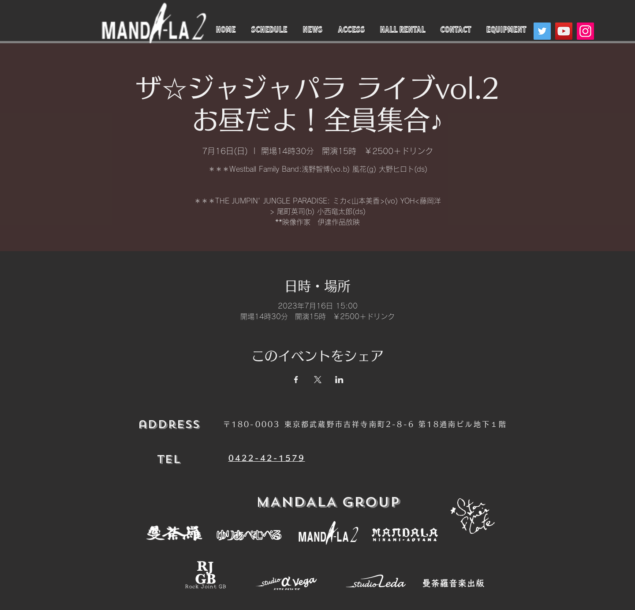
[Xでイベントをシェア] (318, 379)
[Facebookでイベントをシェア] (296, 379)
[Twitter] (542, 31)
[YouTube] (563, 31)
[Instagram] (585, 31)
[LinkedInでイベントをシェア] (339, 379)
